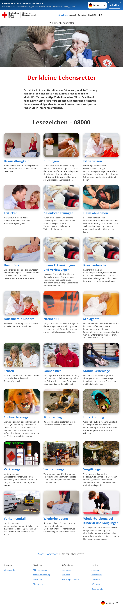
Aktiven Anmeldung (41, 574)
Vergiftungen (92, 469)
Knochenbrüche (94, 265)
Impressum (96, 574)
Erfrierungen (92, 161)
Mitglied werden (40, 570)
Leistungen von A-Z (70, 579)
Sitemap (95, 570)
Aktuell (72, 15)
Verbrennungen (54, 469)
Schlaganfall (92, 319)
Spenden (82, 15)
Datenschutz (97, 589)
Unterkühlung (93, 417)
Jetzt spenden (10, 570)
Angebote (63, 15)
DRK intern (96, 584)
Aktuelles (66, 574)
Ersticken (11, 213)
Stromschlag (52, 417)
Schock (9, 371)
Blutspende (38, 584)
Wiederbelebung (55, 518)
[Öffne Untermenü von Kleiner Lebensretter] (61, 23)
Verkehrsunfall (15, 518)
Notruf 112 (51, 319)
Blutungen (51, 161)
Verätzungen (13, 469)
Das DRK (92, 15)
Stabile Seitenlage (96, 371)
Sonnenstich (52, 371)
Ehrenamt (37, 579)
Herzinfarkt (12, 265)
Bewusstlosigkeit (16, 161)
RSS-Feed (95, 579)
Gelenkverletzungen (58, 213)
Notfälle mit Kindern (19, 319)
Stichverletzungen (17, 417)
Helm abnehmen (95, 213)
